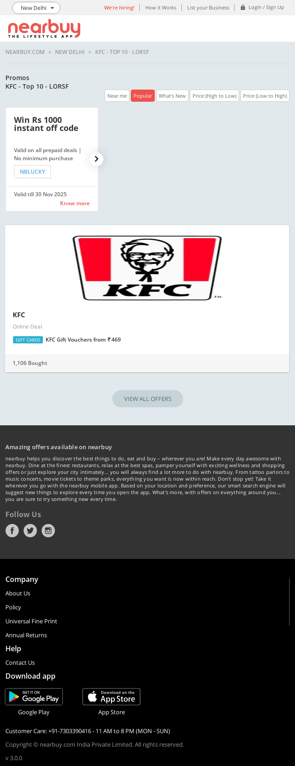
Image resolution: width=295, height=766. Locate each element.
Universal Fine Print (31, 621)
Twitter (30, 530)
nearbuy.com (25, 52)
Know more (75, 203)
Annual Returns (26, 635)
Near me (117, 95)
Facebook (12, 530)
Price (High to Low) (214, 95)
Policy (13, 607)
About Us (17, 593)
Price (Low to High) (265, 95)
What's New (172, 95)
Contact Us (20, 662)
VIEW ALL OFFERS (147, 399)
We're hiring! (119, 7)
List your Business (208, 7)
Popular (143, 95)
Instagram (48, 530)
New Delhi (70, 52)
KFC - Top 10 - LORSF (122, 52)
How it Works (160, 7)
